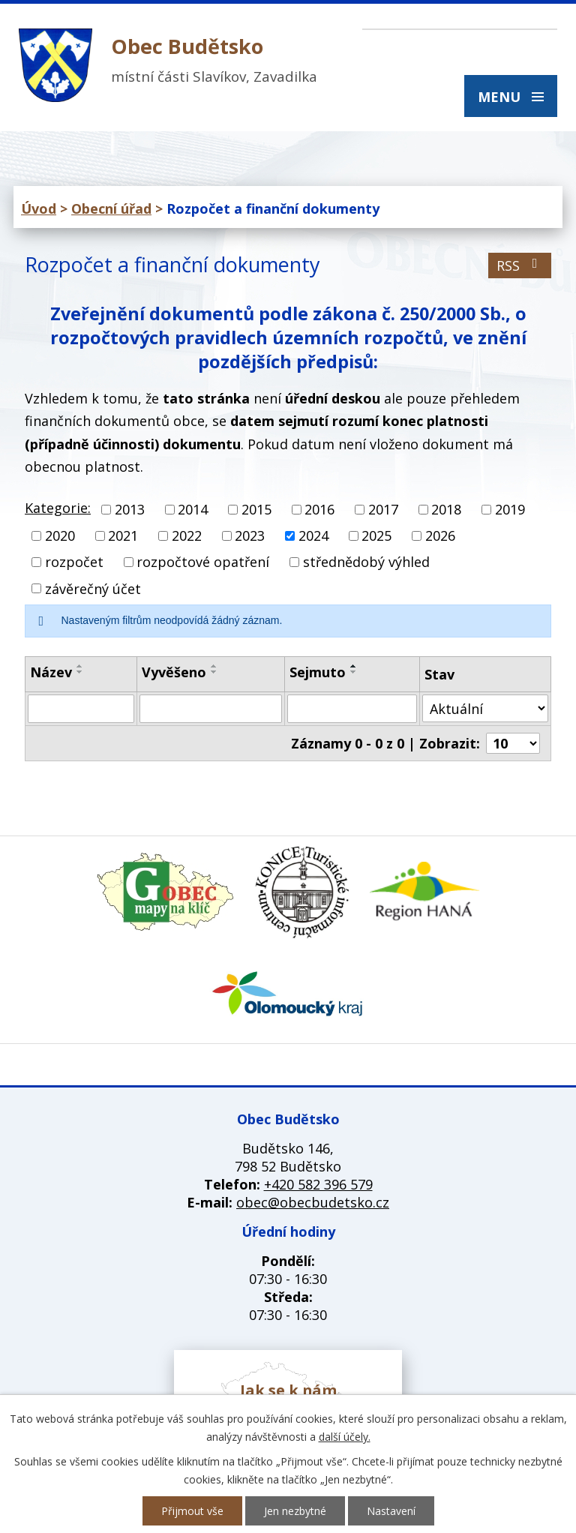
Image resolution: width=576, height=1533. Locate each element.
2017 (383, 509)
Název (51, 672)
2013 (130, 509)
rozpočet (74, 563)
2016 (319, 509)
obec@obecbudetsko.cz (312, 1202)
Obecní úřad (111, 209)
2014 (193, 509)
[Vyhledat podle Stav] (485, 708)
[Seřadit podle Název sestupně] (80, 672)
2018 (446, 509)
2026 (440, 535)
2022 (187, 535)
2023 (250, 535)
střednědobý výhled (366, 563)
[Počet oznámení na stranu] (513, 743)
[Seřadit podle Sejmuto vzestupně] (354, 666)
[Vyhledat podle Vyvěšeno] (211, 708)
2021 (123, 535)
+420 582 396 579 (318, 1184)
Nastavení (391, 1511)
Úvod (38, 209)
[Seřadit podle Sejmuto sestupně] (354, 672)
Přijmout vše (192, 1511)
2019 (510, 509)
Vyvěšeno (174, 672)
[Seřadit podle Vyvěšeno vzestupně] (214, 666)
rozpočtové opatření (202, 563)
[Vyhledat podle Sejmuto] (352, 708)
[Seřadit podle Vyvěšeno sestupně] (214, 672)
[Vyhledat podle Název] (81, 708)
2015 (257, 509)
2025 (377, 535)
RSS (520, 265)
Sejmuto (318, 672)
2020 (60, 535)
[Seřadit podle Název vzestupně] (80, 666)
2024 (313, 535)
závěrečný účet (93, 589)
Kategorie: (58, 508)
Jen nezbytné (295, 1511)
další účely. (344, 1437)
